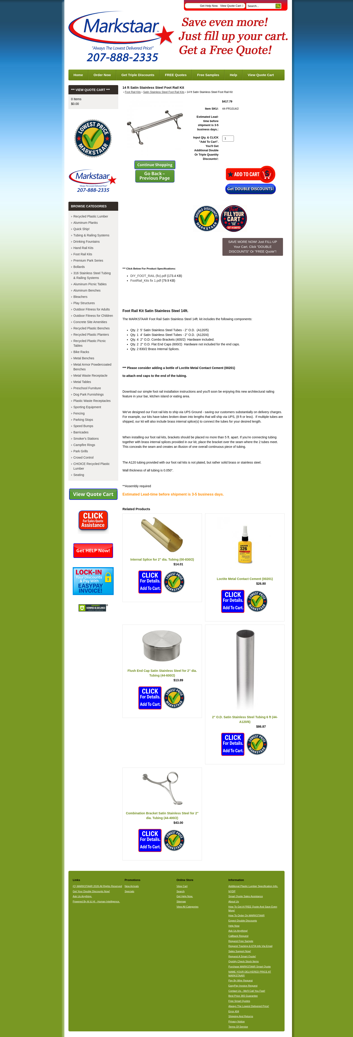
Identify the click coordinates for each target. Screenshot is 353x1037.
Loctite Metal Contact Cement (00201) (245, 579)
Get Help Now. (209, 5)
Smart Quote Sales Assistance (246, 896)
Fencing (79, 413)
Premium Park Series (88, 260)
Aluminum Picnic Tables (90, 284)
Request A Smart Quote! (242, 956)
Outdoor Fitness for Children (93, 315)
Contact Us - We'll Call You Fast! (247, 990)
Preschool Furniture (87, 388)
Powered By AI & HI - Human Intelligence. (96, 901)
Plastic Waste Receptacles (92, 401)
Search (180, 891)
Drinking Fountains (86, 241)
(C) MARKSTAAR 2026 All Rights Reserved (97, 886)
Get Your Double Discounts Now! (91, 891)
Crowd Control (83, 457)
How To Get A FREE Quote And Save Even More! (253, 908)
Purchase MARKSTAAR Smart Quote (250, 966)
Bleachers (80, 297)
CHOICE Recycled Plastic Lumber (91, 466)
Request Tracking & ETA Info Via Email (250, 946)
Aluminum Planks (85, 222)
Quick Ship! (81, 229)
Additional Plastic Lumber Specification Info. (253, 886)
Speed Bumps (83, 426)
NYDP (232, 891)
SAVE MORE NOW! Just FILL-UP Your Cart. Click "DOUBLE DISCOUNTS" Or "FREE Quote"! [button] (252, 246)
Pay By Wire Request (241, 980)
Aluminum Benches (87, 290)
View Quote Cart (231, 5)
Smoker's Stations (86, 438)
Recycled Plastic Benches (91, 328)
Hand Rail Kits (83, 248)
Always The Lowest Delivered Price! (249, 1006)
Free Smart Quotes (239, 1001)
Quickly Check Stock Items (244, 961)
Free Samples (208, 75)
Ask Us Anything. (82, 896)
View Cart (182, 886)
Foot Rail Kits (133, 92)
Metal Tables (82, 382)
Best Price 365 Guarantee (243, 995)
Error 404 (234, 1011)
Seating (78, 475)
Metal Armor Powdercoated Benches (92, 367)
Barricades (80, 432)
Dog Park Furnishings (88, 394)
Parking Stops (83, 419)
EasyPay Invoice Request (243, 985)
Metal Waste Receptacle (90, 375)
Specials (129, 891)
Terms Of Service (238, 1026)
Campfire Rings (84, 445)
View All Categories (187, 906)
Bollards (79, 267)
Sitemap (181, 901)
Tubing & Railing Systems (91, 235)
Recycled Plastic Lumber (90, 216)
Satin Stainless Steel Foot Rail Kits (163, 92)
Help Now (234, 925)
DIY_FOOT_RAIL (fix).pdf (148, 276)
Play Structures (84, 303)
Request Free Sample (241, 941)
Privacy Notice (237, 1021)
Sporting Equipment (87, 407)
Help (233, 75)
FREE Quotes (176, 75)
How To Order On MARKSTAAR (247, 915)
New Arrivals (131, 886)
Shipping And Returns (241, 1016)
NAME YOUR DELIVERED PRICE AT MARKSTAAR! (250, 973)
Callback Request (239, 936)
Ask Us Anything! (238, 930)
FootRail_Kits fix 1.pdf (145, 280)
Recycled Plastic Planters (91, 334)
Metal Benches (83, 358)
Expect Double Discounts (243, 920)
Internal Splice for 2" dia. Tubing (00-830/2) (162, 559)
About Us (234, 901)
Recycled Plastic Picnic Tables (89, 343)
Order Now (102, 75)
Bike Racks (81, 352)
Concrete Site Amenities (90, 322)
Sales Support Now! (240, 951)
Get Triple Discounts (137, 75)
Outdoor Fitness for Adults (91, 309)
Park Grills (80, 451)
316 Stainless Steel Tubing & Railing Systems (92, 275)
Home (78, 75)
